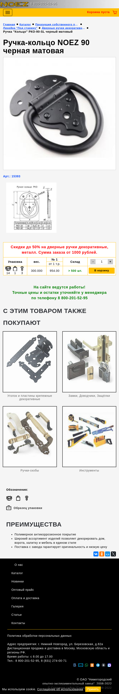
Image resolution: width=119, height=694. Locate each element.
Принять (93, 689)
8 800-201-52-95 (43, 4)
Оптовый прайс (22, 589)
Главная (9, 24)
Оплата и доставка (25, 598)
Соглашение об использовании (60, 689)
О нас (19, 564)
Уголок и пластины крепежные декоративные (29, 398)
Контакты (18, 623)
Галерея (17, 606)
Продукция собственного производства (57, 24)
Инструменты (89, 471)
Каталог (25, 24)
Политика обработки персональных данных (39, 635)
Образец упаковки (24, 508)
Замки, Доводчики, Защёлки (89, 397)
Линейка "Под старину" (20, 28)
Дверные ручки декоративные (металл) (63, 28)
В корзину (101, 270)
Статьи (16, 614)
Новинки (17, 581)
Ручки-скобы (30, 471)
